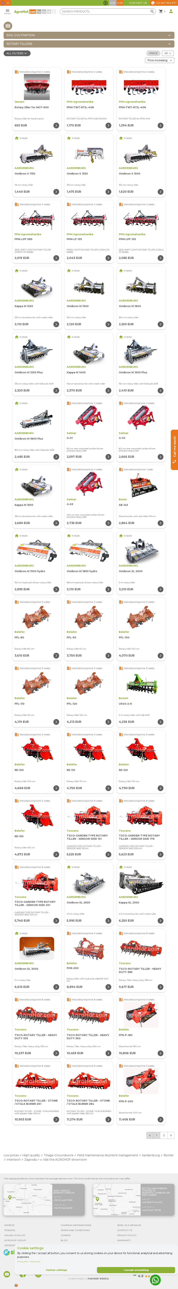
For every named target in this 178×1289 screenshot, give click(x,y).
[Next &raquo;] (171, 1135)
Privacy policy (22, 1262)
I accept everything (136, 1270)
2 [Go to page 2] (164, 1135)
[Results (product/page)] (168, 53)
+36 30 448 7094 (63, 1200)
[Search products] (108, 11)
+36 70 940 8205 (63, 1208)
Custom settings (56, 1270)
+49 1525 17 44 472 (152, 1202)
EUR (120, 3)
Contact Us (138, 3)
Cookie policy (35, 1262)
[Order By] (159, 60)
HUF (113, 3)
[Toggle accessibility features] (105, 3)
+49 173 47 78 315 (151, 1210)
